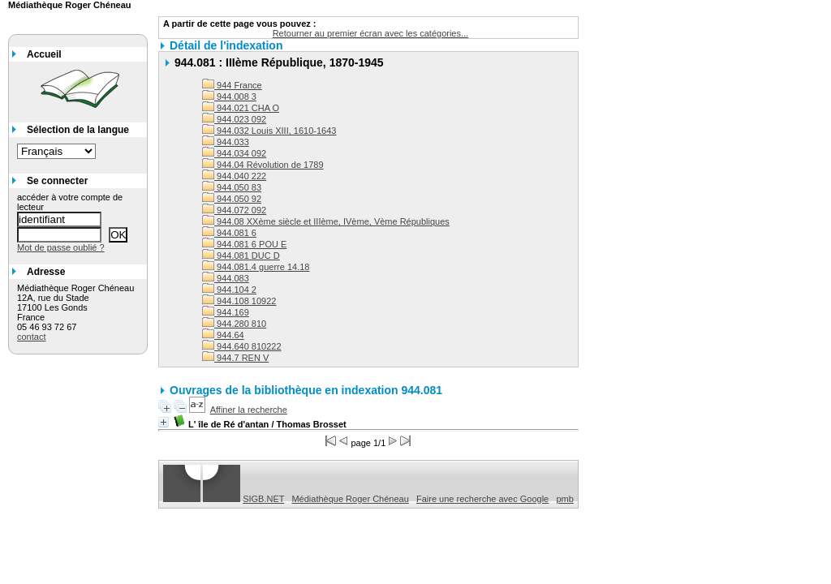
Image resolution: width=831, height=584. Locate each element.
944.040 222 (234, 176)
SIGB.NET (263, 499)
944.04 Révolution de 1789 (263, 165)
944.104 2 (229, 289)
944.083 (225, 278)
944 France (232, 85)
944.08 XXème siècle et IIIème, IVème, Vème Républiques (326, 221)
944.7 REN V (235, 358)
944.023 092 (234, 119)
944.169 (225, 312)
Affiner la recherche (248, 409)
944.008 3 (229, 96)
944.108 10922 (239, 301)
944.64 (223, 335)
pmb (564, 499)
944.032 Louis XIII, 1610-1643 (269, 130)
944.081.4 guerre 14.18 (255, 267)
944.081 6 (229, 233)
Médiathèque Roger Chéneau (349, 499)
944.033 (225, 142)
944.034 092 (234, 153)
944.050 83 (231, 187)
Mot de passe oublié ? (61, 247)
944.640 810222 (242, 346)
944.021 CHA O (240, 108)
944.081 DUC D (241, 255)
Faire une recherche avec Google (482, 499)
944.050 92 (231, 199)
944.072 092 (234, 210)
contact (31, 336)
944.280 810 (234, 323)
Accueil (44, 54)
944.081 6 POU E (244, 244)
